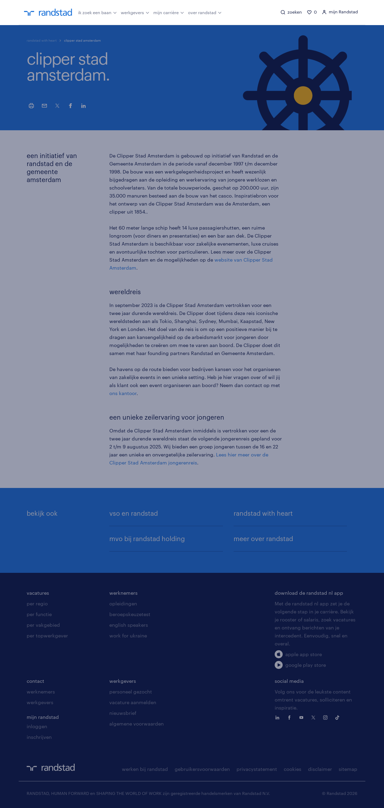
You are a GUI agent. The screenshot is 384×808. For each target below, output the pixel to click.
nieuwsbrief (122, 713)
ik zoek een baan (97, 12)
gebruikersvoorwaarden (202, 769)
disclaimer (320, 769)
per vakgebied (43, 625)
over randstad (205, 12)
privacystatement (257, 769)
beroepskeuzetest (129, 614)
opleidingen (123, 603)
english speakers (128, 625)
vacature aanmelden (132, 702)
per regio (37, 603)
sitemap (348, 769)
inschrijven (39, 737)
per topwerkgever (47, 635)
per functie (39, 614)
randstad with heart (42, 40)
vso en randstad (133, 513)
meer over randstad (263, 538)
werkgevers (135, 12)
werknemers (123, 593)
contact (35, 681)
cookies (292, 769)
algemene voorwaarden (136, 724)
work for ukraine (128, 635)
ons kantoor (123, 393)
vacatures (38, 593)
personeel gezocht (130, 692)
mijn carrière (168, 12)
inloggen (37, 726)
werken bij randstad (145, 769)
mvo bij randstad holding (147, 538)
